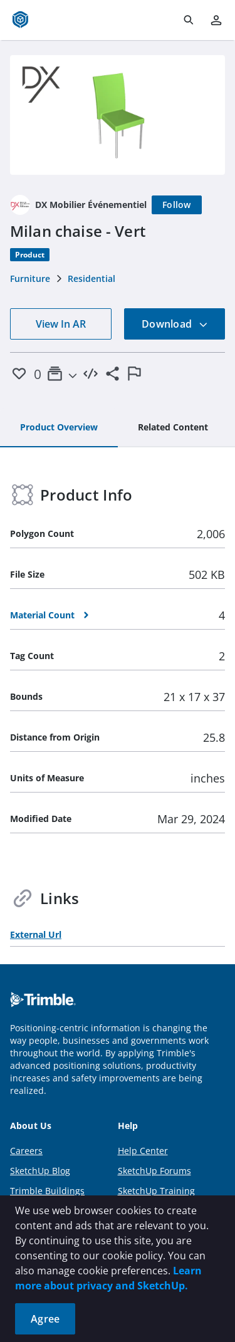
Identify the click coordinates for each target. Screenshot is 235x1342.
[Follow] (177, 204)
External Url (35, 934)
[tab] (59, 427)
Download (175, 324)
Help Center (143, 1151)
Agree (45, 1319)
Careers (26, 1151)
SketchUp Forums (154, 1171)
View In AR (61, 324)
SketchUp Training (156, 1191)
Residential (91, 278)
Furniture (30, 278)
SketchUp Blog (40, 1171)
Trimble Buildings (47, 1191)
